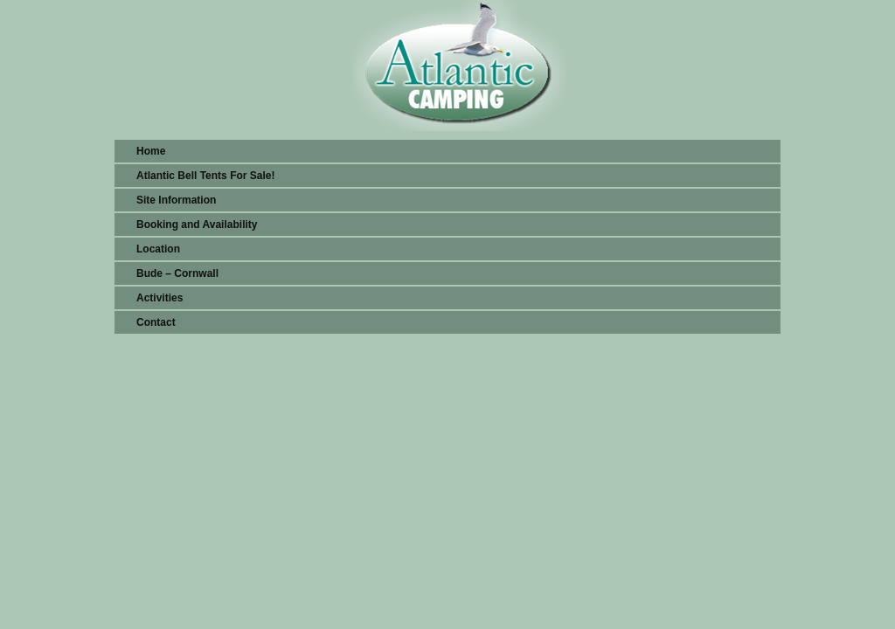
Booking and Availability (196, 224)
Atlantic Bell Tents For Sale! (205, 175)
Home (150, 151)
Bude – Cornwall (177, 273)
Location (158, 249)
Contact (156, 322)
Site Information (176, 200)
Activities (159, 298)
